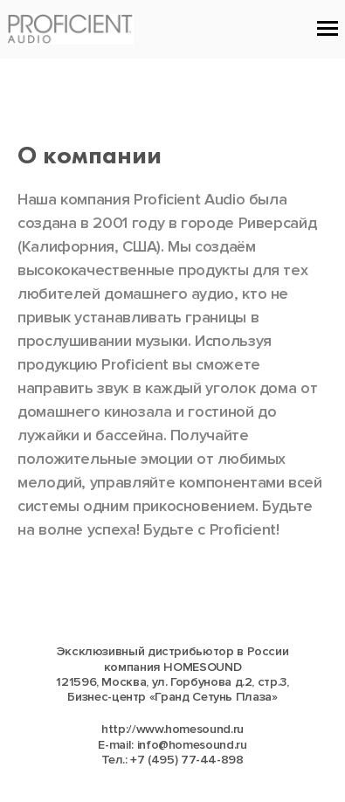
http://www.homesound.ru (172, 729)
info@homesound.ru (192, 744)
